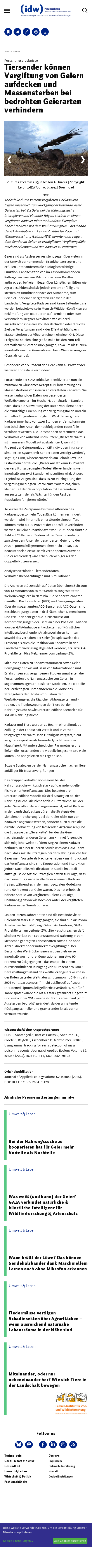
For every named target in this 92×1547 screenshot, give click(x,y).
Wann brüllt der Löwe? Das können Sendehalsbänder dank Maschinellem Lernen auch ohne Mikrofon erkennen (48, 1263)
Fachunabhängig (15, 1482)
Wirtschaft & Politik (17, 1476)
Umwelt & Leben (15, 1471)
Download (66, 187)
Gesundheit (12, 1466)
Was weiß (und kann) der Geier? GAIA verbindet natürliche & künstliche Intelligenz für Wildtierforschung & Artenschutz (43, 1205)
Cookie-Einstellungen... (18, 1541)
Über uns (54, 1456)
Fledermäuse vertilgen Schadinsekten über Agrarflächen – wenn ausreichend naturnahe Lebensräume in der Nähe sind (45, 1321)
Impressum (55, 1461)
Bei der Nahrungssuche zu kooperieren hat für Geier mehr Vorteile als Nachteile (41, 1147)
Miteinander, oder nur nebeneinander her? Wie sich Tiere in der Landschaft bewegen (48, 1379)
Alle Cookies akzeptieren (70, 1541)
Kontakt (53, 1471)
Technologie (13, 1456)
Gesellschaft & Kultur (19, 1461)
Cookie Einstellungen (61, 1476)
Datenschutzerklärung (62, 1466)
